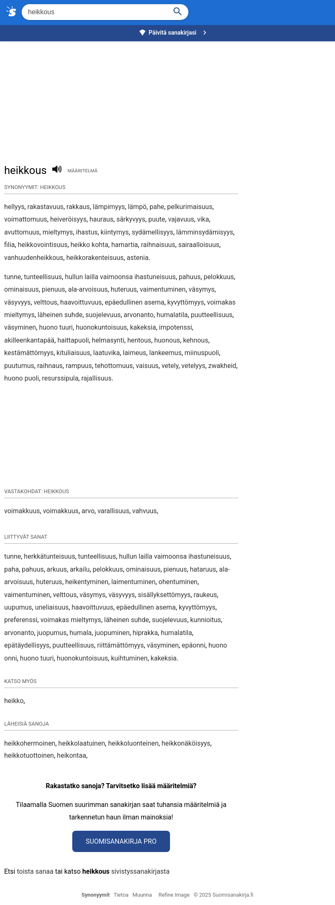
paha (11, 569)
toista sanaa (35, 871)
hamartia (124, 245)
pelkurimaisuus (189, 207)
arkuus (57, 569)
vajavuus (181, 219)
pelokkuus (218, 277)
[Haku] (178, 10)
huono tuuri (56, 327)
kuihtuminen (129, 658)
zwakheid (222, 366)
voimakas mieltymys (71, 620)
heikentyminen (86, 582)
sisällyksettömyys (164, 595)
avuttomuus (22, 232)
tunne (12, 277)
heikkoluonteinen (133, 743)
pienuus (53, 289)
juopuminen (112, 633)
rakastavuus (45, 207)
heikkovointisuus (42, 245)
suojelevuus (103, 315)
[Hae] (94, 12)
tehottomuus (114, 366)
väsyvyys (17, 302)
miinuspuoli (202, 353)
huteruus (124, 289)
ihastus (87, 232)
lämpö (137, 207)
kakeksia (143, 327)
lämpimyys (109, 207)
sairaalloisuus (198, 245)
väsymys (202, 289)
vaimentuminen (163, 289)
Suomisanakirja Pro (121, 841)
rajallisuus (96, 378)
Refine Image (174, 895)
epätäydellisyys (26, 645)
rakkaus (78, 207)
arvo (87, 511)
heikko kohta (89, 245)
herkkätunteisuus (49, 556)
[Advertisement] (169, 98)
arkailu (80, 569)
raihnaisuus (158, 245)
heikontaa (71, 755)
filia (9, 245)
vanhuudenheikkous (33, 258)
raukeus (205, 595)
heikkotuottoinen (29, 755)
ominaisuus (21, 289)
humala (81, 633)
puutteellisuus (212, 315)
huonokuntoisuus (101, 327)
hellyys (14, 207)
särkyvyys (131, 219)
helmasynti (108, 340)
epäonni (194, 645)
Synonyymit (95, 895)
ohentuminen (178, 582)
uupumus (18, 607)
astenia (137, 258)
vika (203, 219)
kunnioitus (205, 620)
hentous (139, 340)
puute (156, 219)
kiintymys (115, 232)
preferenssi (21, 620)
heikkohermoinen (29, 743)
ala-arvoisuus (88, 289)
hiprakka (144, 633)
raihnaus (50, 366)
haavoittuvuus (81, 302)
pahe (157, 207)
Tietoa (121, 895)
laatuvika (106, 353)
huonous (167, 340)
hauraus (101, 219)
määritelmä (83, 171)
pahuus (189, 277)
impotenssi (175, 327)
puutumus (19, 366)
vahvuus (144, 511)
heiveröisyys (68, 219)
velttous (45, 302)
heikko (14, 701)
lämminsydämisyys (204, 232)
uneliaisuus (52, 607)
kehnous (195, 340)
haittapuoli (73, 340)
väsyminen (20, 327)
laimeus (134, 353)
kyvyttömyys (186, 302)
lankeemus (165, 353)
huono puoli (21, 378)
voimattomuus (25, 219)
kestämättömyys (28, 353)
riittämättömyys (120, 645)
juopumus (52, 633)
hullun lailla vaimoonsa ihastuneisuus (120, 277)
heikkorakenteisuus (95, 258)
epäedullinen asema (134, 302)
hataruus (203, 569)
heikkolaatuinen (81, 743)
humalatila (172, 315)
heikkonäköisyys (186, 743)
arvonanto (139, 315)
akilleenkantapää (29, 340)
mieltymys (58, 232)
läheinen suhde (60, 315)
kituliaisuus (73, 353)
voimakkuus (22, 511)
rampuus (79, 366)
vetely (170, 366)
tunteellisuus (43, 277)
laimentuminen (133, 582)
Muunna (142, 895)
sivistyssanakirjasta (140, 871)
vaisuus (147, 366)
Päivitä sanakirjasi (174, 32)
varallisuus (113, 511)
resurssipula (60, 378)
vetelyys (193, 366)
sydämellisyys (152, 232)
